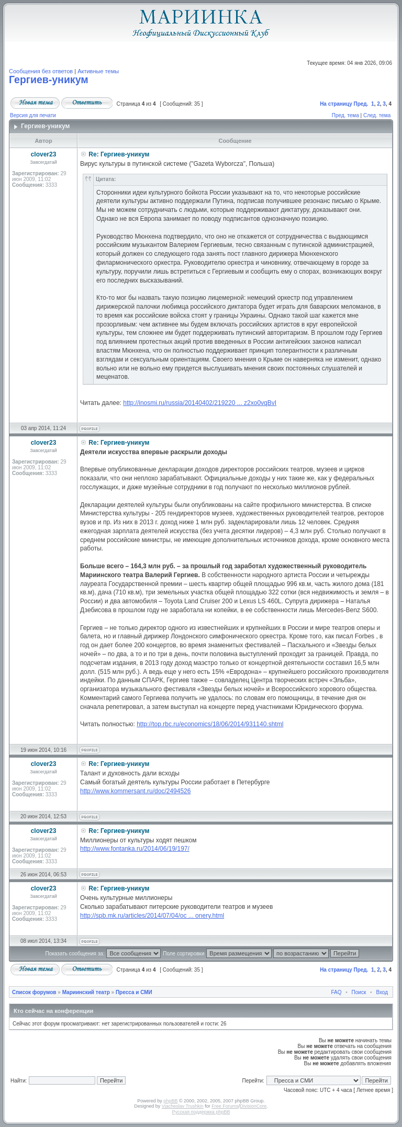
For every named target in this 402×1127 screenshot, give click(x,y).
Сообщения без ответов (41, 71)
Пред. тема (345, 115)
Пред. (361, 104)
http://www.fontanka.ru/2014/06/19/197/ (134, 848)
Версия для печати (33, 115)
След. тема (376, 115)
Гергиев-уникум (48, 79)
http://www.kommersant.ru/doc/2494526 (135, 791)
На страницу (336, 104)
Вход (382, 992)
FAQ (336, 992)
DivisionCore (253, 1106)
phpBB (170, 1100)
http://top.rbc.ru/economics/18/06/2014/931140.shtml (210, 724)
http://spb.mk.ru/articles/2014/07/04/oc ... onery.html (152, 915)
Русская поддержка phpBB (201, 1111)
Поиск (359, 992)
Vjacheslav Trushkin (183, 1106)
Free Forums (225, 1106)
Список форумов (34, 992)
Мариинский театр (86, 992)
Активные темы (98, 71)
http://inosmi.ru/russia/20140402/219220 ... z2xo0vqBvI (199, 403)
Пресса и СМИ (134, 992)
